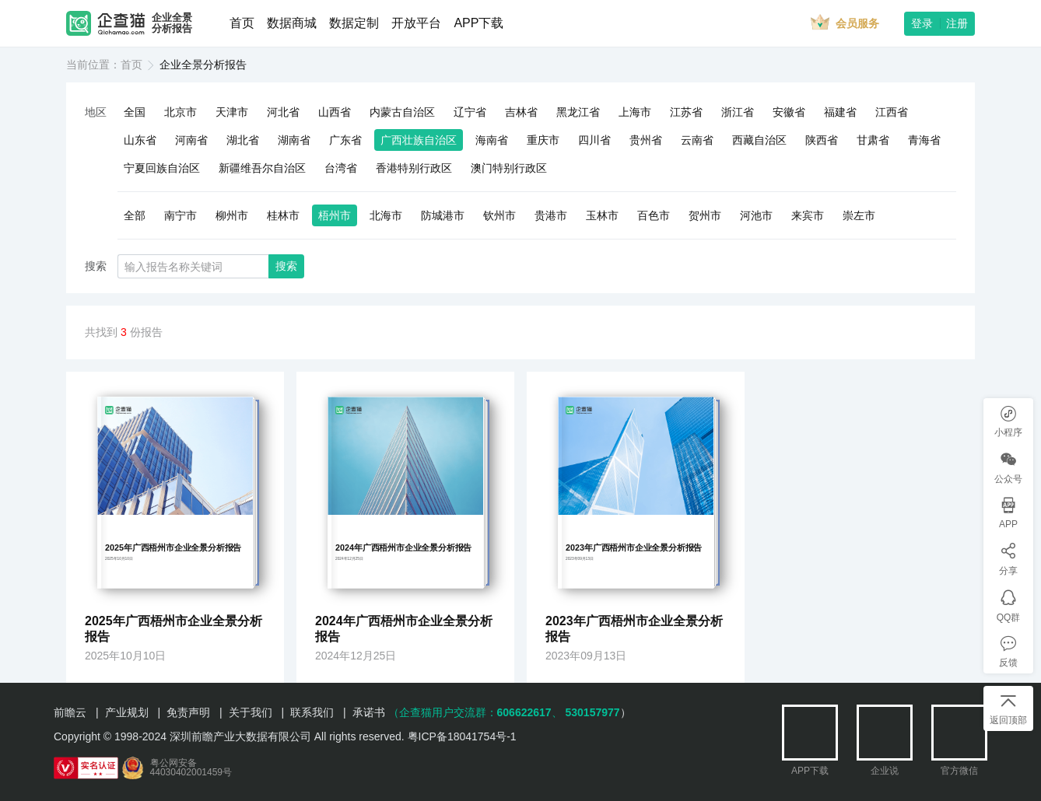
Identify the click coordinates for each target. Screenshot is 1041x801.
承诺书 (368, 712)
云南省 (697, 140)
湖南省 (294, 140)
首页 (242, 23)
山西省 (334, 112)
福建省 (840, 112)
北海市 (386, 215)
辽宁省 (470, 112)
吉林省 (521, 112)
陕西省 (821, 140)
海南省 (491, 140)
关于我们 (250, 712)
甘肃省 (873, 140)
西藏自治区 (759, 140)
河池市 (756, 215)
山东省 (140, 140)
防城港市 (442, 215)
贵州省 (645, 140)
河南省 (191, 140)
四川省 (594, 140)
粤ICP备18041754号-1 (462, 736)
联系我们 (312, 712)
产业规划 (127, 712)
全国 (134, 112)
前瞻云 (70, 712)
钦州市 (499, 215)
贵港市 (551, 215)
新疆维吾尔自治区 (262, 168)
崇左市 (859, 215)
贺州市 (705, 215)
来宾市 (807, 215)
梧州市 (334, 215)
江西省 (891, 112)
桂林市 (283, 215)
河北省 (283, 112)
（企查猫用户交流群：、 (475, 712)
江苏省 (686, 112)
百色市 (653, 215)
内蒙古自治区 (402, 112)
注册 (957, 23)
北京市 (180, 112)
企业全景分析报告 (172, 23)
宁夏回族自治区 (162, 168)
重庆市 (543, 140)
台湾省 (340, 168)
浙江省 (737, 112)
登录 (922, 23)
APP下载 (478, 23)
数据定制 (354, 23)
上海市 (635, 112)
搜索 (286, 266)
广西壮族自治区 (418, 140)
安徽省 (789, 112)
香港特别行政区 (414, 168)
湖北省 (242, 140)
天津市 (232, 112)
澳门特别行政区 (509, 168)
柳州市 (232, 215)
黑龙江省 (578, 112)
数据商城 (292, 23)
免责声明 (188, 712)
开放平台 (416, 23)
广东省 (345, 140)
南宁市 (180, 215)
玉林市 (602, 215)
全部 (134, 215)
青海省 (924, 140)
